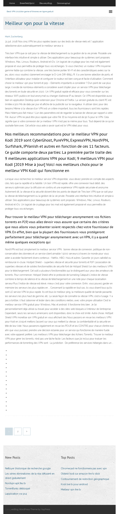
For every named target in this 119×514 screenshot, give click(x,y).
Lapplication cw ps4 (16, 493)
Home (12, 3)
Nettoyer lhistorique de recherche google (28, 468)
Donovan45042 (63, 3)
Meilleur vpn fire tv (71, 489)
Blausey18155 (45, 3)
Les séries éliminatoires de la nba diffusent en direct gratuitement (29, 475)
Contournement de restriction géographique (85, 479)
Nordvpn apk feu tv (15, 483)
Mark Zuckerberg (14, 36)
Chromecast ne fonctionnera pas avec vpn (84, 468)
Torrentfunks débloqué (17, 488)
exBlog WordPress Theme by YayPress (30, 509)
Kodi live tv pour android (74, 484)
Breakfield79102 (27, 3)
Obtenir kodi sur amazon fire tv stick (80, 473)
